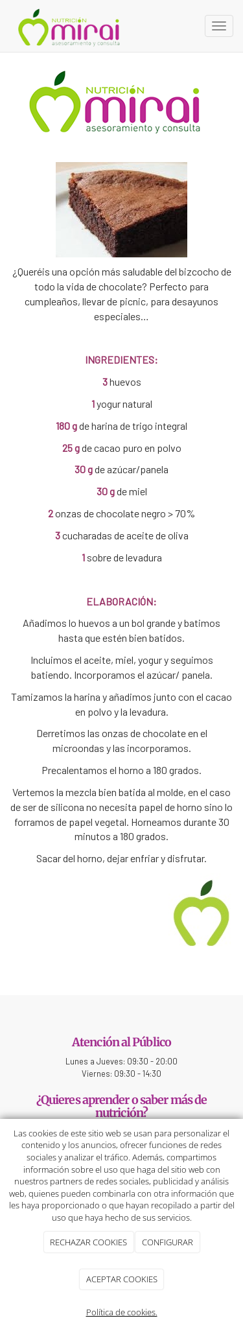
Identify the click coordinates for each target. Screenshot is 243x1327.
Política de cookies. (121, 1312)
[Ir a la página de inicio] (69, 26)
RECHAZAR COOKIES (88, 1242)
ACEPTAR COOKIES (121, 1279)
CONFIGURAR (167, 1242)
